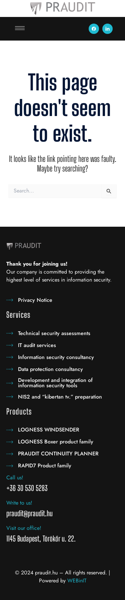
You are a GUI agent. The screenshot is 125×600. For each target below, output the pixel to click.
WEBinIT (76, 580)
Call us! (14, 477)
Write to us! (19, 503)
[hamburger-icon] (19, 28)
